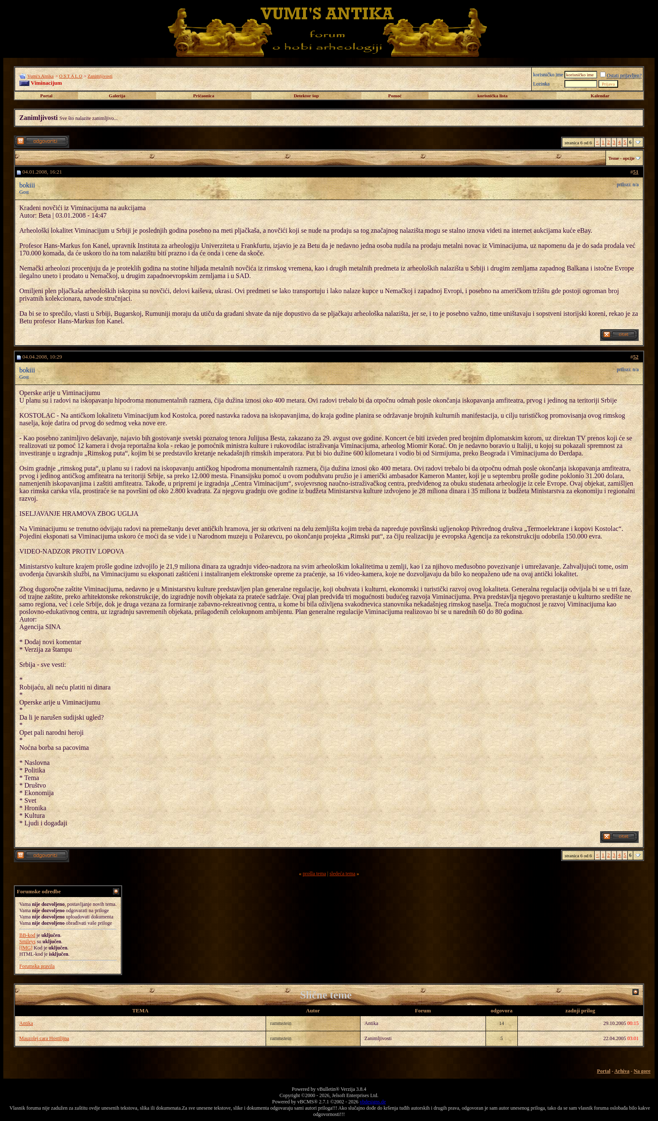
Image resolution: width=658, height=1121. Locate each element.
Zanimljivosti (100, 75)
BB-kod (27, 935)
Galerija (117, 95)
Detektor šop (306, 95)
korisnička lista (493, 95)
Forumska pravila (37, 966)
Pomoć (395, 95)
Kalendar (599, 95)
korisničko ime (548, 75)
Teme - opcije (621, 158)
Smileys (27, 941)
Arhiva (621, 1071)
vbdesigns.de (373, 1102)
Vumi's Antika (40, 75)
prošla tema (314, 874)
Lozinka (541, 84)
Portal (46, 95)
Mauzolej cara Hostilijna (44, 1038)
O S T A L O (70, 75)
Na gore (642, 1071)
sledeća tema (342, 874)
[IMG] (25, 948)
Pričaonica (203, 95)
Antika (26, 1023)
